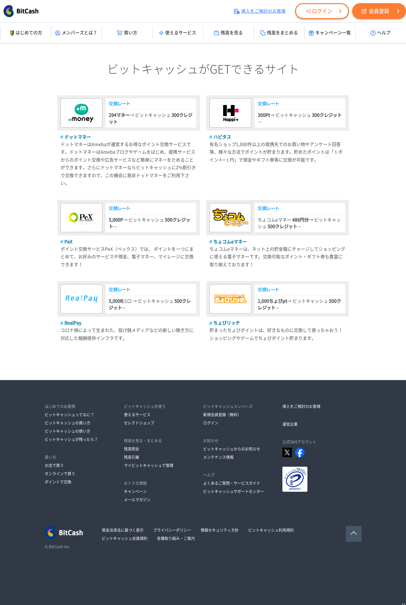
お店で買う (54, 465)
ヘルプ (380, 33)
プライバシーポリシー (172, 530)
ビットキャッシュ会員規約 (124, 538)
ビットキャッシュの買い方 (67, 423)
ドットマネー (77, 137)
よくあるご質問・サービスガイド (231, 483)
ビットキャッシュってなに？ (69, 415)
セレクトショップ (139, 423)
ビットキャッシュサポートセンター (233, 491)
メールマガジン (137, 500)
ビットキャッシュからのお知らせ (231, 449)
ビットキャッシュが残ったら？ (71, 439)
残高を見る (228, 33)
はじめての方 (25, 33)
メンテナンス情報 (218, 457)
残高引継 (131, 457)
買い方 (127, 33)
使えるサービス (177, 33)
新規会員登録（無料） (222, 415)
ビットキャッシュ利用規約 (271, 530)
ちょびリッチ (226, 323)
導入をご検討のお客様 (260, 11)
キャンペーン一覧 (330, 33)
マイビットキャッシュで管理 (148, 465)
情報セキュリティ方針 (220, 530)
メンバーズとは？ (76, 33)
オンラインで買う (60, 474)
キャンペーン (135, 491)
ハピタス (222, 137)
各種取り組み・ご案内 (176, 538)
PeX (68, 242)
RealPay (72, 323)
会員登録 (375, 11)
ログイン (319, 11)
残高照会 (131, 449)
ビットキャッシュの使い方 (67, 431)
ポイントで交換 (58, 482)
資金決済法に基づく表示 (123, 530)
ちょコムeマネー (230, 242)
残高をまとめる (279, 33)
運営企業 (290, 424)
